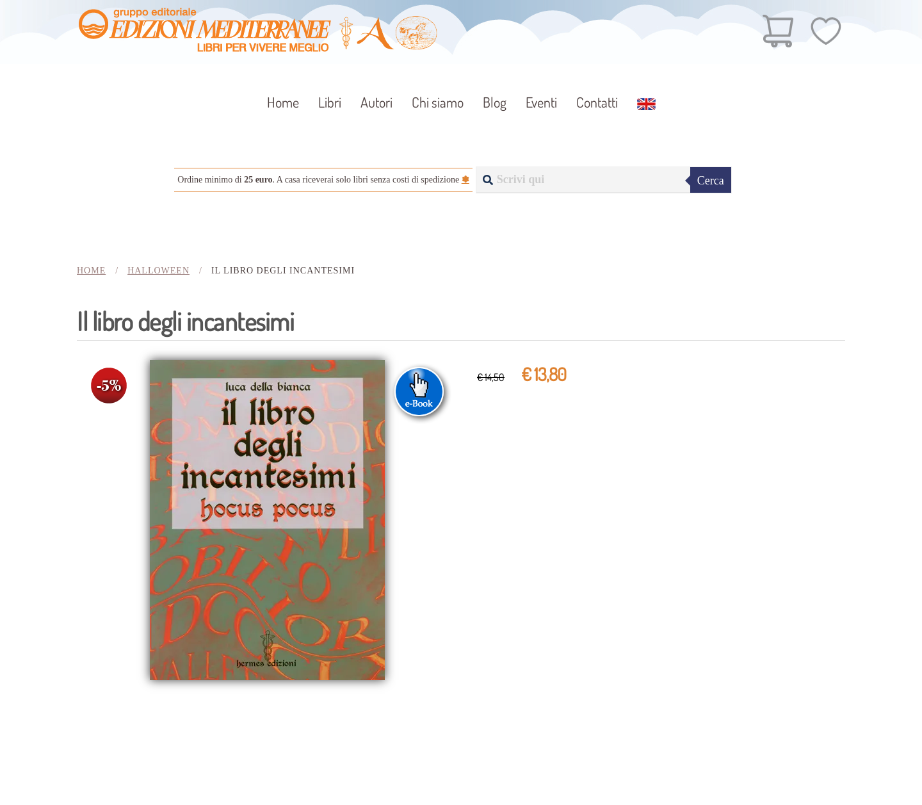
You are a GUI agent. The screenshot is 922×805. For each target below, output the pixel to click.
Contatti (597, 102)
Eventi (541, 102)
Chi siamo (438, 102)
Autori (376, 102)
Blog (494, 102)
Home (283, 102)
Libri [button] (329, 102)
